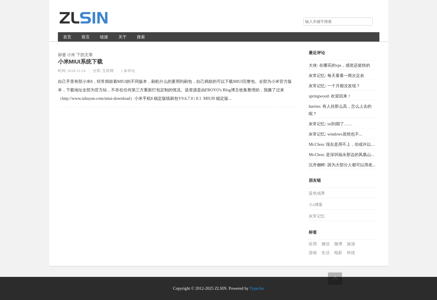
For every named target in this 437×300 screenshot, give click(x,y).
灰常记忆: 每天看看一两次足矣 (336, 75)
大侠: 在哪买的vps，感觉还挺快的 (339, 65)
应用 (313, 244)
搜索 (368, 21)
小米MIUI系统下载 (80, 62)
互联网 (108, 70)
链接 (104, 37)
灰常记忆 (317, 216)
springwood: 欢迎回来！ (330, 96)
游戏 (313, 253)
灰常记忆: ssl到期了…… (331, 123)
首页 (67, 37)
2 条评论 (128, 70)
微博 (338, 244)
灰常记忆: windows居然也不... (335, 134)
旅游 (351, 244)
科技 (351, 253)
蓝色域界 (317, 193)
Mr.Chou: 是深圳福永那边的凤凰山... (341, 154)
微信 (326, 244)
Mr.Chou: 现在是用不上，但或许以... (341, 144)
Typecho (257, 288)
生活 (326, 253)
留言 (86, 37)
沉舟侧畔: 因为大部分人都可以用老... (342, 164)
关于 (122, 37)
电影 (338, 253)
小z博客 (316, 205)
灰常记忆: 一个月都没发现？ (334, 85)
